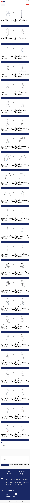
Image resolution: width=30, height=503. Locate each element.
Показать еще (4, 445)
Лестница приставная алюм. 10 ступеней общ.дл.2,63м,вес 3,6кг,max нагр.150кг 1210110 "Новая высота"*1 (7, 236)
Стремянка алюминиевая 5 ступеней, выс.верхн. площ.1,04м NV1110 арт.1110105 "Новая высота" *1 (7, 344)
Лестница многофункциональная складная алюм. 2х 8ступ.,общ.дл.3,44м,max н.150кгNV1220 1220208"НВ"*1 (7, 56)
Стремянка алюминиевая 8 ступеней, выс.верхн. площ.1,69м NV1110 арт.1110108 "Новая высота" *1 (7, 416)
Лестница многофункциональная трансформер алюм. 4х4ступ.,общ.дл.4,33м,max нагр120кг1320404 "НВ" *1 (22, 164)
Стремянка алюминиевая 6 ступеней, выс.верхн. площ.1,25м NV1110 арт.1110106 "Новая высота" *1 (21, 362)
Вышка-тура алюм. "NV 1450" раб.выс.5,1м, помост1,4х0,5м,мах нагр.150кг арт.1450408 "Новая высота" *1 (21, 20)
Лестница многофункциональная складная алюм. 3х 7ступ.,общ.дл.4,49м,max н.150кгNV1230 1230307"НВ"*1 (7, 74)
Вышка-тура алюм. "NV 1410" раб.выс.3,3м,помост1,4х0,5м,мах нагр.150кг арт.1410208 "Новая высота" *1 (7, 20)
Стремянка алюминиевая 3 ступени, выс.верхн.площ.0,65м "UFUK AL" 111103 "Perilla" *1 (21, 290)
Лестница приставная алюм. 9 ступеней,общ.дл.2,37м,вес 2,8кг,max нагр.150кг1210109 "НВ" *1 (22, 218)
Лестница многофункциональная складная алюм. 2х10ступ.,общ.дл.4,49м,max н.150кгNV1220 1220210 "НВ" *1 (22, 56)
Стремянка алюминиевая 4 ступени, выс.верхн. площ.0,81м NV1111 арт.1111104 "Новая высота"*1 (21, 308)
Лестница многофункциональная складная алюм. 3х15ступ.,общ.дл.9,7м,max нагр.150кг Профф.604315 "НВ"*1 (7, 146)
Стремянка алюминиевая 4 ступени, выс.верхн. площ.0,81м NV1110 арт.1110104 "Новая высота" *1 (7, 308)
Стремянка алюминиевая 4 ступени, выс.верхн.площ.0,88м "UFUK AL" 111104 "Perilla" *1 (21, 326)
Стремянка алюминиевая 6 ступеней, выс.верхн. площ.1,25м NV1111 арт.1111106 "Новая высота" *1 (7, 380)
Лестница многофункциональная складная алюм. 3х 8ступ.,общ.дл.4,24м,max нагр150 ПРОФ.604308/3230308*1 (22, 74)
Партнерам (2, 490)
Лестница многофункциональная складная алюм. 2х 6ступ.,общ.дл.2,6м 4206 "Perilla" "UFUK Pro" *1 (21, 38)
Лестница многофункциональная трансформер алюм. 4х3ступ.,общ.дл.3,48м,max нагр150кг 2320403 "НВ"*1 (7, 164)
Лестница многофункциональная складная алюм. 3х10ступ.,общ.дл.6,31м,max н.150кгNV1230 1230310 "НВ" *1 (7, 110)
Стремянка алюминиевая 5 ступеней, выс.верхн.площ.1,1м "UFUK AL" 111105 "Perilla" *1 (7, 362)
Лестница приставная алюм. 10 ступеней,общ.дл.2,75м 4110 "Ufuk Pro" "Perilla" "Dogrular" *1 (22, 236)
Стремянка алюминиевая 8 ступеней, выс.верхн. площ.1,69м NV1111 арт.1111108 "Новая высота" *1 (21, 416)
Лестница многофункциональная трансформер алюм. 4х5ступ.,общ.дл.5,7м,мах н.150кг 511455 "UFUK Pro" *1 (22, 200)
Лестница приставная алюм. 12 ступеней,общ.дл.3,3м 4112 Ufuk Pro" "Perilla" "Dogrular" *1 (7, 254)
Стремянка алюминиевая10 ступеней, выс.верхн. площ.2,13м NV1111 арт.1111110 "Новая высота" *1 (21, 434)
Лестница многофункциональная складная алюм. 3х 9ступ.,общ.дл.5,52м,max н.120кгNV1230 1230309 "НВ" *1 (22, 92)
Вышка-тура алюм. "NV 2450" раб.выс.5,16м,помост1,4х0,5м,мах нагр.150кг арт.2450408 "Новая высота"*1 (6, 38)
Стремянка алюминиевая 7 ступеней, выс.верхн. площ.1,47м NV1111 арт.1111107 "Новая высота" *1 (21, 398)
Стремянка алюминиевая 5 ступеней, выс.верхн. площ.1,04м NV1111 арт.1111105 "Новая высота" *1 (21, 344)
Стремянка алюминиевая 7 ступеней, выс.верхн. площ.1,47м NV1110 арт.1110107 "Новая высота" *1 (7, 398)
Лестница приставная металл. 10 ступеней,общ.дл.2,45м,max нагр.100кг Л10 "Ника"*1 (21, 254)
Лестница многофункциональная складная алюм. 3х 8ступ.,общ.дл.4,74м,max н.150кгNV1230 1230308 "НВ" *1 (7, 92)
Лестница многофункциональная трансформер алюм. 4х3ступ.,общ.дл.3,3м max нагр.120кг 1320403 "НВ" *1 (22, 146)
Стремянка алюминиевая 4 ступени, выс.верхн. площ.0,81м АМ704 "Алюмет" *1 (6, 326)
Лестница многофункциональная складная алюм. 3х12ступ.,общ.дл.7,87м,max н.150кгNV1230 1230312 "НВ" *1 (7, 128)
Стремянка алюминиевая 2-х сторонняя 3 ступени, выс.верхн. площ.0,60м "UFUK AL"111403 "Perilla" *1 (7, 272)
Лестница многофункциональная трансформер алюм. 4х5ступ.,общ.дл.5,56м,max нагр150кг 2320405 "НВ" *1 (7, 200)
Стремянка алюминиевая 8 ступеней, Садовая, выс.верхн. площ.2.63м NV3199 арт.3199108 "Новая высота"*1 (7, 434)
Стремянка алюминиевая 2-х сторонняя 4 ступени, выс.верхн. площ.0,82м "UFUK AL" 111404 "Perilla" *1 (21, 272)
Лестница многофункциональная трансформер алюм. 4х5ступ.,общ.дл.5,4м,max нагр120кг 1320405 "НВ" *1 (22, 182)
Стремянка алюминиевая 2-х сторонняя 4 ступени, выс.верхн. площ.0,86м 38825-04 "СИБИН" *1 (7, 290)
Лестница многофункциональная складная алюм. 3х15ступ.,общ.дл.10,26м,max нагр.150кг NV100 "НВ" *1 (22, 128)
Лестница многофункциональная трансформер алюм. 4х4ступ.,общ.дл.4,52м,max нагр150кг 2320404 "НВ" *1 (7, 182)
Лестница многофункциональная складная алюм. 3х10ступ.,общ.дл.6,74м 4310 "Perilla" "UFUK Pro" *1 (21, 110)
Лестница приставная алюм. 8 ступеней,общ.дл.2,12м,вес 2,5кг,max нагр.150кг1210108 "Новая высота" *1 (7, 218)
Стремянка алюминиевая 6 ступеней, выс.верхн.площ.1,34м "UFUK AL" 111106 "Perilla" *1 (21, 380)
